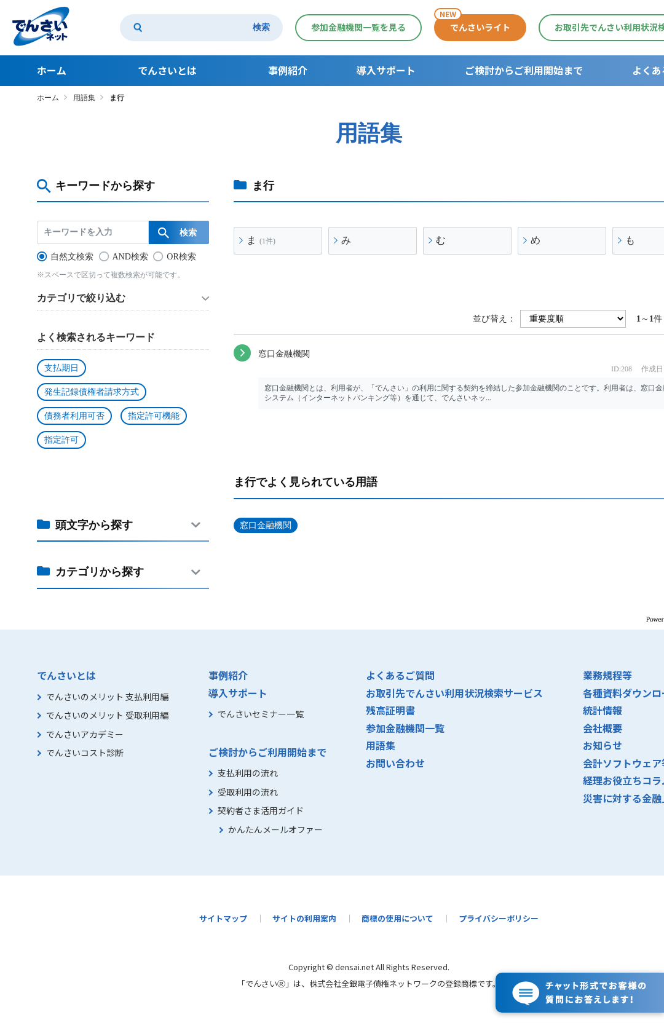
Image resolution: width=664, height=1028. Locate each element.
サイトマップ (223, 918)
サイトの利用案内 (304, 918)
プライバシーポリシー (499, 918)
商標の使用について (397, 918)
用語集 (84, 97)
